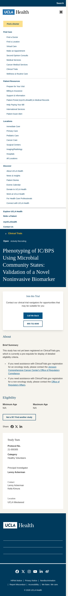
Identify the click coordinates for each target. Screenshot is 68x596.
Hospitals (10, 154)
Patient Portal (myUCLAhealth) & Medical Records (28, 100)
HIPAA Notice (16, 580)
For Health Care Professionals (19, 198)
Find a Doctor (12, 37)
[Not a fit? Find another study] (19, 417)
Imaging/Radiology (14, 149)
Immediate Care (13, 126)
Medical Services (14, 60)
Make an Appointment (16, 51)
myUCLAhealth (10, 222)
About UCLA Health (15, 171)
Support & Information (16, 95)
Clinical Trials (12, 69)
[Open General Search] (59, 3)
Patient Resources (11, 81)
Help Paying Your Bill (15, 105)
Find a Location (13, 42)
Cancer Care (12, 140)
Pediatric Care (13, 136)
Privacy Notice (31, 580)
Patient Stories (13, 180)
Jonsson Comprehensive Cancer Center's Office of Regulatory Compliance (34, 370)
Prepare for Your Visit (16, 86)
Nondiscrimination (47, 580)
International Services (16, 109)
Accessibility (33, 584)
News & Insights (13, 176)
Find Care (7, 32)
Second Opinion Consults (17, 55)
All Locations (12, 158)
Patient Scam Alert (14, 114)
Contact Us (8, 227)
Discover (7, 166)
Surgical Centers (14, 145)
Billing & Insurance (14, 91)
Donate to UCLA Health (16, 189)
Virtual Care (12, 46)
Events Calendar (14, 185)
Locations (7, 121)
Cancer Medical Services (17, 65)
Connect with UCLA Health (18, 203)
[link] (12, 427)
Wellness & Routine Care (17, 74)
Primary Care (12, 131)
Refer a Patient (10, 216)
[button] (33, 211)
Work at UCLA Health (16, 194)
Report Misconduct (18, 584)
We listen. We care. (50, 584)
